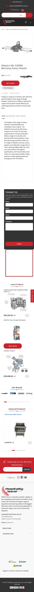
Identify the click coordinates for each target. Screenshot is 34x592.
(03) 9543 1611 (17, 2)
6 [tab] (18, 450)
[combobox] (10, 15)
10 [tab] (24, 450)
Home (2, 29)
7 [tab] (20, 450)
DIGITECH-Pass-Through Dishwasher (15, 320)
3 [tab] (14, 450)
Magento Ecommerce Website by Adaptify (16, 571)
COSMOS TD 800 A (9, 351)
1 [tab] (9, 450)
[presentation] (19, 235)
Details (3, 116)
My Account (15, 10)
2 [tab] (12, 450)
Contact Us (32, 296)
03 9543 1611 (10, 522)
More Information (10, 116)
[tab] (3, 116)
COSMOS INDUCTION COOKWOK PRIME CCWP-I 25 (16, 291)
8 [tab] (21, 450)
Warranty (23, 116)
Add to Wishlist (14, 93)
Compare (4, 93)
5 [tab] (17, 450)
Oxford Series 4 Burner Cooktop (13, 414)
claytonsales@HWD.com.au (19, 6)
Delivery (18, 116)
